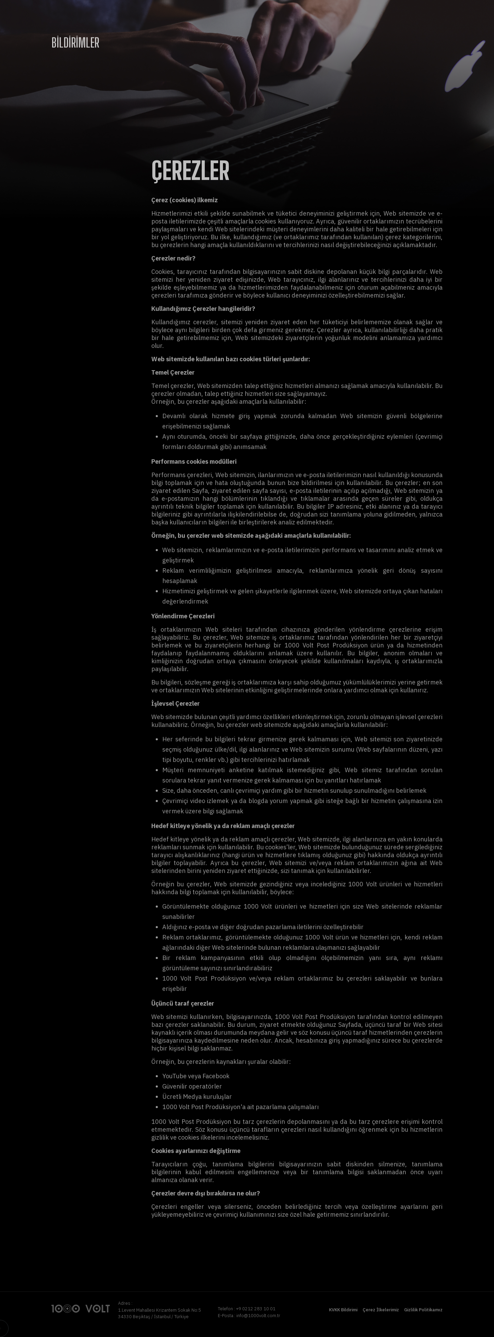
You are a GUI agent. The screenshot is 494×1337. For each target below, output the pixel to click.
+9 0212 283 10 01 (255, 1309)
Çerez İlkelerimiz (381, 1310)
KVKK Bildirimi (343, 1310)
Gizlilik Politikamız (423, 1310)
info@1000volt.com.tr (258, 1315)
